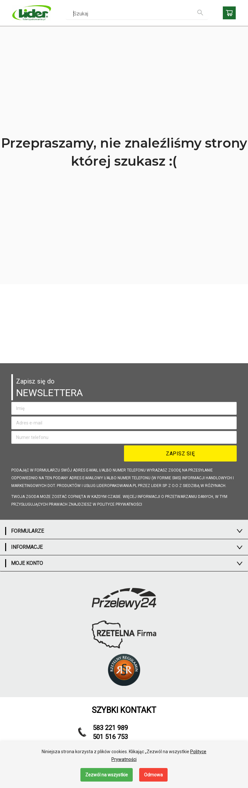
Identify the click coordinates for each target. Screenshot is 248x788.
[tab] (124, 531)
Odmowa (153, 774)
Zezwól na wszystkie (106, 774)
